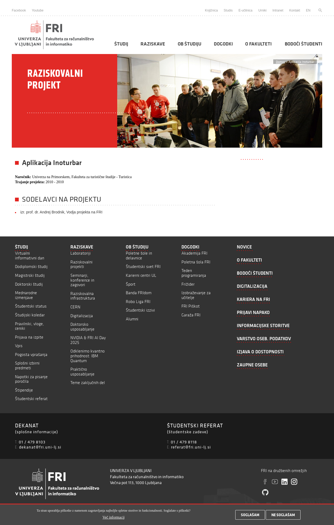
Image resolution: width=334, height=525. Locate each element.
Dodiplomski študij (31, 266)
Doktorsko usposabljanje (82, 327)
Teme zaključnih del (87, 382)
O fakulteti (258, 44)
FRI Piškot (190, 306)
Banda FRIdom (138, 292)
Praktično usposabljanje (82, 372)
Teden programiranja (193, 273)
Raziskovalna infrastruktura (82, 296)
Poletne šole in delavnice (139, 255)
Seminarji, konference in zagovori (82, 280)
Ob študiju (189, 44)
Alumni (132, 318)
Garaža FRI (190, 314)
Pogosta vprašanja (31, 354)
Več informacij (114, 518)
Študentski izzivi (140, 310)
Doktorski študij (29, 284)
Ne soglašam (283, 516)
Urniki (262, 10)
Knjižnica (211, 10)
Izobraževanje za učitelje (196, 295)
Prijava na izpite (29, 337)
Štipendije (24, 390)
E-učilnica (245, 10)
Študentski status (31, 306)
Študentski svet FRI (143, 266)
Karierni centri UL (141, 275)
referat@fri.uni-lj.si (191, 447)
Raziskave (153, 44)
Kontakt (294, 10)
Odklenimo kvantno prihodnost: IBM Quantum (87, 355)
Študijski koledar (30, 314)
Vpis (18, 345)
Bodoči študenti (303, 44)
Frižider (188, 284)
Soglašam (250, 516)
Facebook (19, 10)
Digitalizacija (81, 315)
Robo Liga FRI (138, 301)
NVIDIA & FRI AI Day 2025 (88, 340)
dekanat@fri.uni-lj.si (40, 447)
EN (308, 10)
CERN (75, 306)
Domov (280, 62)
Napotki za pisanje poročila (31, 379)
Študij (121, 44)
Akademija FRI (194, 253)
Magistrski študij (30, 275)
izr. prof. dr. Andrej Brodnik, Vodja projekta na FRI (61, 212)
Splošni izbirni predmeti (27, 365)
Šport (130, 284)
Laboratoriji (80, 253)
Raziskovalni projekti (81, 264)
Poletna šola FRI (195, 262)
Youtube (38, 10)
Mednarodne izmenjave (26, 295)
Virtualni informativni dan (29, 255)
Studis (228, 10)
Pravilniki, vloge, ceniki (29, 326)
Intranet (277, 10)
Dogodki (223, 44)
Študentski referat (31, 398)
